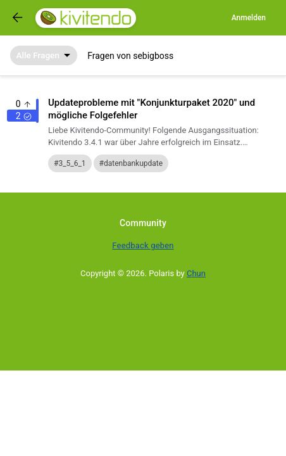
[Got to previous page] (17, 17)
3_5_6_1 (71, 163)
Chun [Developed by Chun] (196, 273)
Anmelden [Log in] (249, 17)
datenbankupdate (133, 163)
